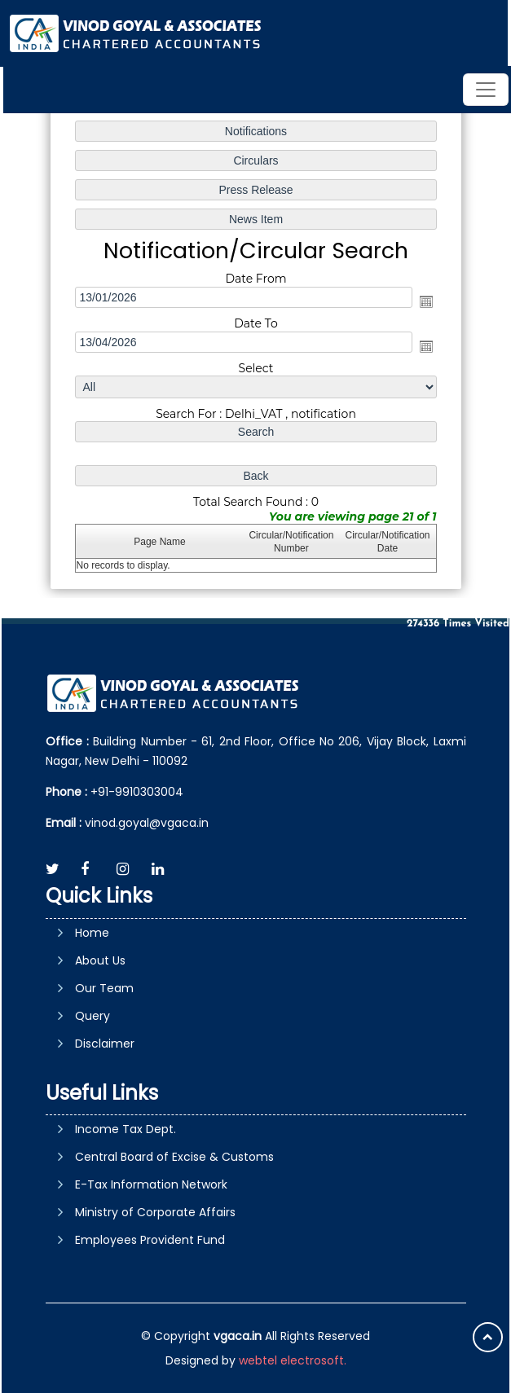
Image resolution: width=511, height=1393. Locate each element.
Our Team (104, 988)
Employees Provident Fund (150, 1240)
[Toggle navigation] (486, 89)
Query (92, 1016)
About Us (100, 960)
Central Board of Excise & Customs (174, 1156)
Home (92, 932)
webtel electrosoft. (292, 1360)
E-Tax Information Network (151, 1184)
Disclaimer (104, 1043)
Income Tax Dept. (125, 1129)
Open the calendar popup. (425, 301)
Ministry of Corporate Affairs (155, 1212)
